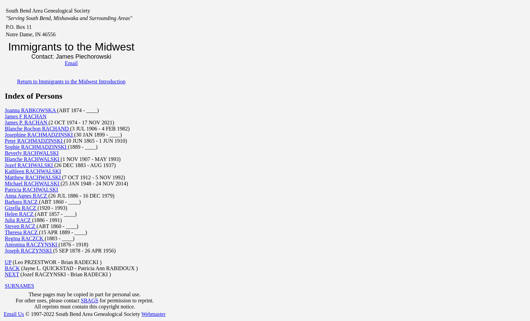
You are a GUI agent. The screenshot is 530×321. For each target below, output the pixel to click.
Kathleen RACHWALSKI (33, 171)
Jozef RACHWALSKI (29, 165)
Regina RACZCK (25, 238)
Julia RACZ (18, 220)
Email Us (14, 314)
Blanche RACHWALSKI (33, 159)
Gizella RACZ (21, 208)
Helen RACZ (20, 214)
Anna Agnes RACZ (26, 196)
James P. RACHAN (27, 122)
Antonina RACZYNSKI (31, 244)
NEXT (12, 274)
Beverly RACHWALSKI (32, 153)
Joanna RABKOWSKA (31, 110)
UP (8, 262)
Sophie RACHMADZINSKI (36, 147)
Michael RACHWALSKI (33, 183)
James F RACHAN (26, 116)
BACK (12, 268)
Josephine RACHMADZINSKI (39, 135)
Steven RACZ (21, 226)
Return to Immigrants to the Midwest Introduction (71, 81)
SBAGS (89, 300)
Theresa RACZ (22, 232)
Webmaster (153, 314)
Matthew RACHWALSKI (33, 177)
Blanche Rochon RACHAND (37, 129)
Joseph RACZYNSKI (29, 251)
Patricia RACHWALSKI (31, 190)
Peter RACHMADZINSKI (34, 141)
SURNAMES (19, 286)
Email (71, 63)
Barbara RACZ (22, 202)
